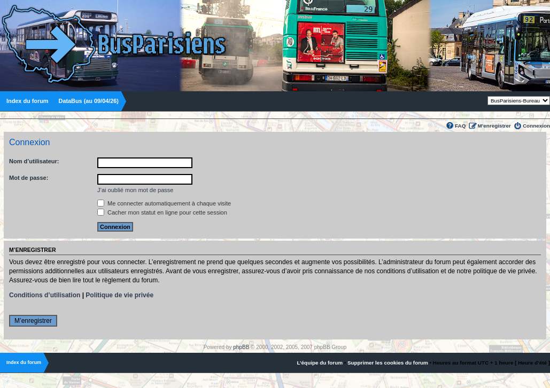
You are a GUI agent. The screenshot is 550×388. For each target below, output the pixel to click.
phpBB (241, 347)
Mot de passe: (28, 178)
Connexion (536, 126)
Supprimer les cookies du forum (387, 363)
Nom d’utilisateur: (34, 161)
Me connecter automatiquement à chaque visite (164, 203)
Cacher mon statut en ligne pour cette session (162, 212)
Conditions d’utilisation (44, 295)
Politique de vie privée (119, 295)
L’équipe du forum (320, 363)
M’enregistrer (494, 126)
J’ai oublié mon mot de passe (135, 190)
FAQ (460, 126)
